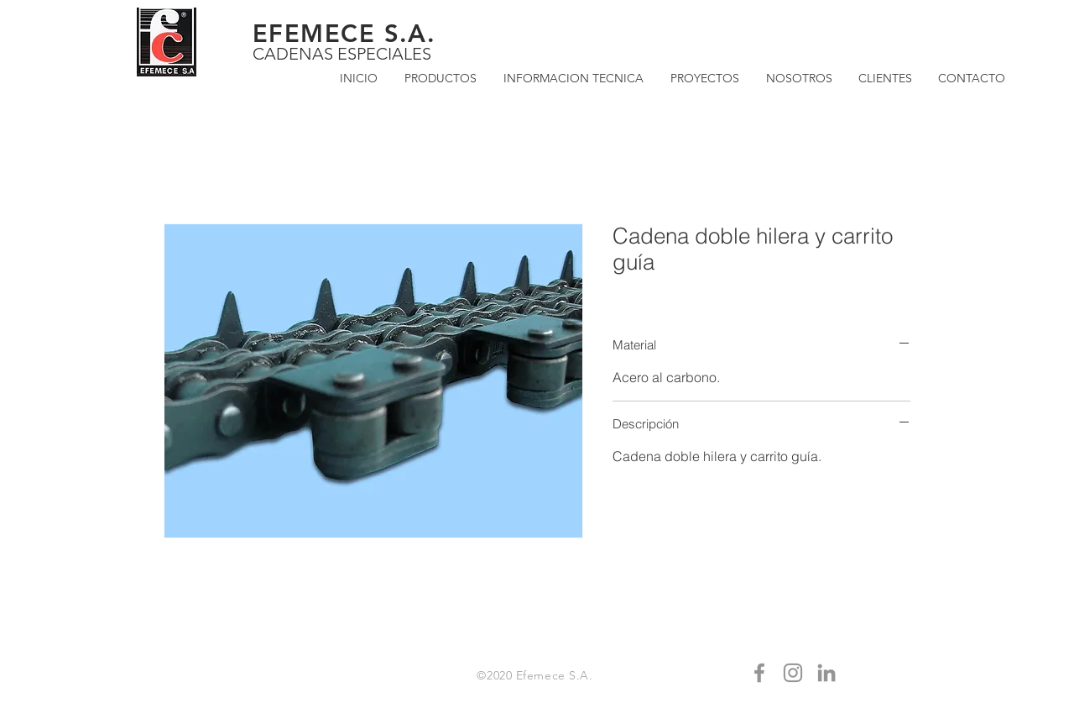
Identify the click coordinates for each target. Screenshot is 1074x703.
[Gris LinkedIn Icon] (826, 672)
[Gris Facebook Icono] (759, 672)
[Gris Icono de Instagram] (793, 672)
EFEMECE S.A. (344, 33)
